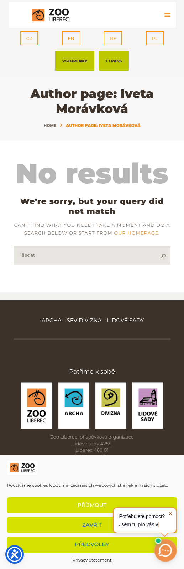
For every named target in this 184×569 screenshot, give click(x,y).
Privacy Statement (92, 560)
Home (49, 125)
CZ (29, 38)
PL (155, 38)
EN (71, 38)
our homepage (136, 233)
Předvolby (92, 544)
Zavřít (92, 524)
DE (113, 38)
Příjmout (92, 505)
